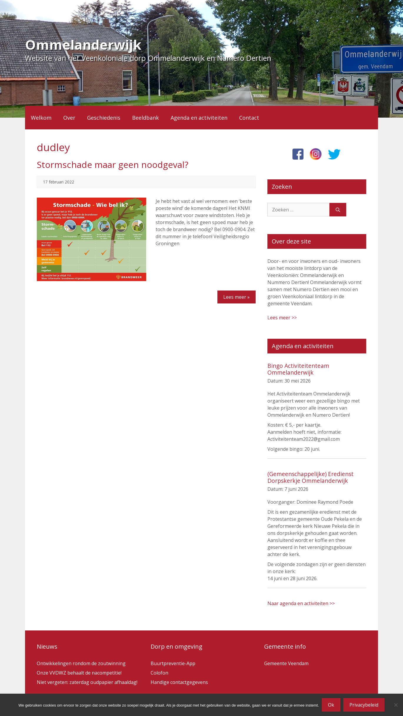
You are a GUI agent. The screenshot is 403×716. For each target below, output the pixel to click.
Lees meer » (236, 297)
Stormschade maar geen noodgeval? (112, 164)
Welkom (41, 117)
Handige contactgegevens (179, 682)
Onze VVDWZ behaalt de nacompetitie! (79, 673)
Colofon (159, 673)
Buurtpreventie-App (173, 663)
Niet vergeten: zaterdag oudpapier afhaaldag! (87, 682)
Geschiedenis (103, 117)
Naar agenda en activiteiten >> (301, 603)
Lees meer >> (282, 317)
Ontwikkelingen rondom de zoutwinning (81, 663)
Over (69, 117)
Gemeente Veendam (286, 663)
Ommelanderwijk (83, 45)
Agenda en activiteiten (199, 117)
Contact (249, 117)
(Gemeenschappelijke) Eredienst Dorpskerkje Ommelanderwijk (310, 477)
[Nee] (396, 705)
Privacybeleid (363, 705)
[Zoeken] (337, 209)
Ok (331, 705)
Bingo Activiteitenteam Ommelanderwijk (298, 369)
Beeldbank (145, 117)
